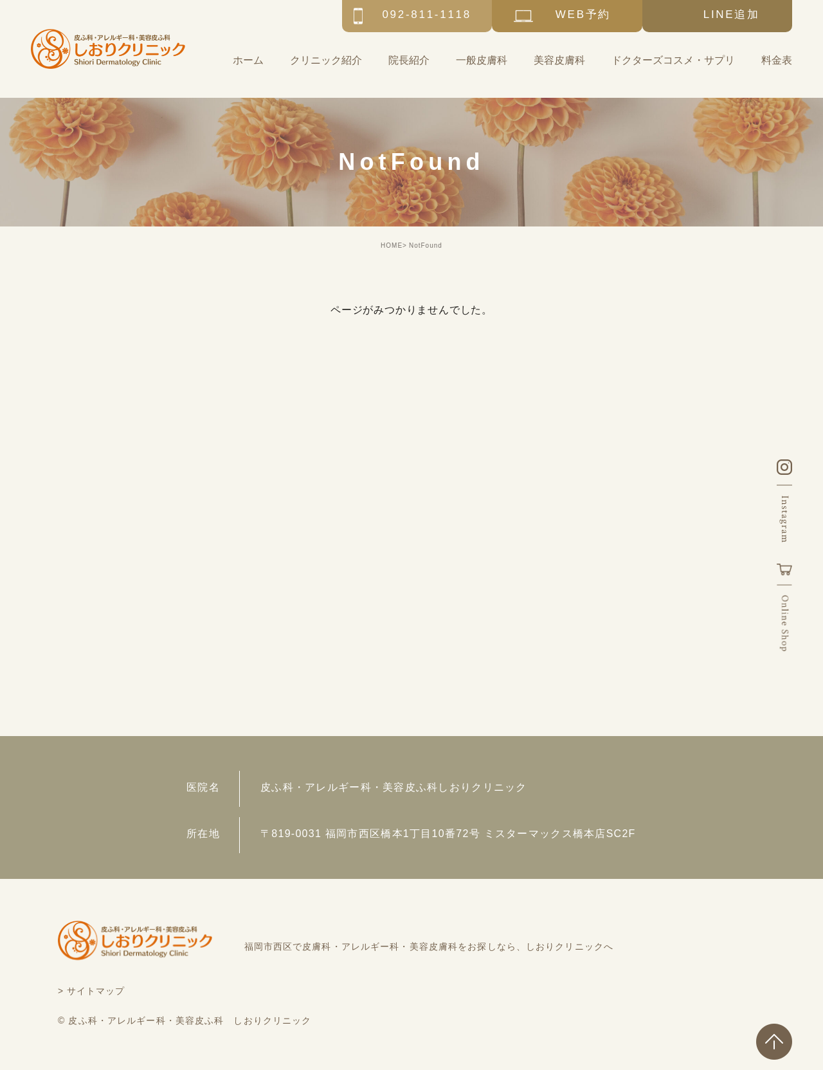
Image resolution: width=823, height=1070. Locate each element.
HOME (391, 245)
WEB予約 (583, 14)
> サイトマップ (91, 991)
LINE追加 (731, 14)
